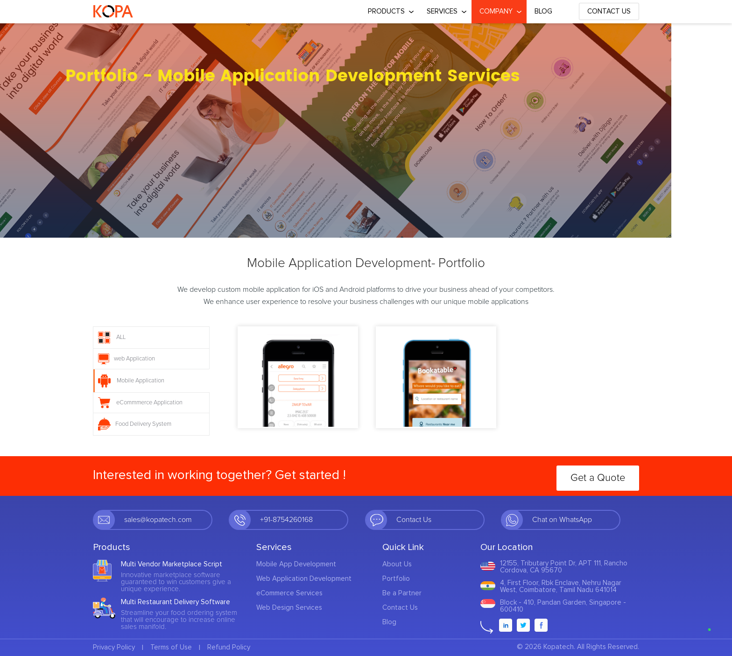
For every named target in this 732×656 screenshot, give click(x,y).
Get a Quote (597, 478)
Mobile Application (131, 381)
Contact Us (609, 11)
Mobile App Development (296, 564)
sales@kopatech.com (158, 519)
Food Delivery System (134, 424)
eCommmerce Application (140, 402)
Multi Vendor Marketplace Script (171, 564)
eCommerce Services (289, 593)
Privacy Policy (114, 647)
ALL (112, 338)
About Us (397, 564)
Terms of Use (171, 647)
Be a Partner (402, 593)
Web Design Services (289, 607)
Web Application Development (304, 578)
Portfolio (396, 578)
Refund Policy (228, 647)
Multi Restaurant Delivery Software (175, 602)
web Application (126, 358)
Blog (543, 11)
